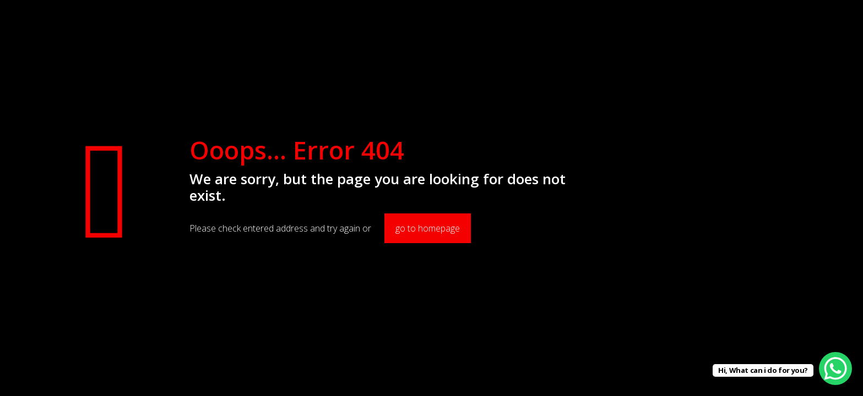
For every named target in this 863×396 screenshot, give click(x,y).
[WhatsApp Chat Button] (835, 368)
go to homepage (427, 228)
